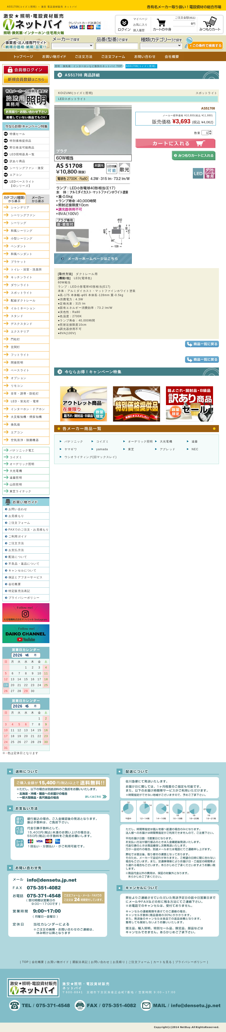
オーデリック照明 (140, 441)
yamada (102, 449)
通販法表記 (80, 962)
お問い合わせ (17, 509)
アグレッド (167, 449)
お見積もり (16, 516)
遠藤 (195, 441)
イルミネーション (23, 308)
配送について (17, 557)
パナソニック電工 (22, 450)
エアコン (16, 174)
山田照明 (16, 484)
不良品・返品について (24, 563)
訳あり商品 (17, 161)
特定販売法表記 (19, 591)
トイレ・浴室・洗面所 (26, 269)
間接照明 (17, 362)
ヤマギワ (71, 449)
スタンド (17, 316)
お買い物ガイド (58, 962)
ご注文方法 (16, 543)
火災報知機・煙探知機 (26, 416)
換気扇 (15, 424)
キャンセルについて (22, 570)
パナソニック (74, 441)
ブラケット (18, 261)
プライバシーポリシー (24, 597)
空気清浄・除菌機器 (25, 440)
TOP (25, 962)
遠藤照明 (16, 477)
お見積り (119, 962)
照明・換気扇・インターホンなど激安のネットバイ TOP (88, 66)
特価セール (17, 134)
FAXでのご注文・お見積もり (28, 529)
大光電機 (166, 441)
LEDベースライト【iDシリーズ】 (22, 184)
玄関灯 (15, 347)
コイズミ (102, 441)
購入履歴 (139, 30)
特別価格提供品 (20, 140)
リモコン (17, 385)
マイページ (140, 19)
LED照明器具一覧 (22, 154)
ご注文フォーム (19, 522)
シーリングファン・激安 (27, 168)
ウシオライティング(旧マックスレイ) (91, 457)
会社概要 (14, 584)
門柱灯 (15, 339)
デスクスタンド (21, 323)
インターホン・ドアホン (28, 409)
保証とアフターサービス (25, 577)
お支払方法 (16, 550)
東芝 (131, 449)
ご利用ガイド (17, 536)
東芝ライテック (20, 491)
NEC (195, 449)
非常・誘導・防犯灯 (25, 393)
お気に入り (140, 24)
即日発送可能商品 (22, 147)
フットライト (20, 354)
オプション (18, 378)
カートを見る (162, 962)
